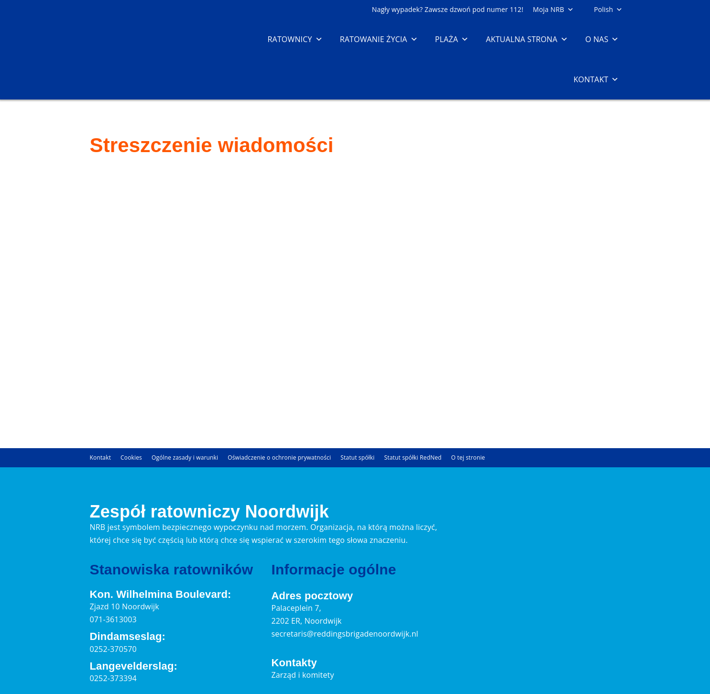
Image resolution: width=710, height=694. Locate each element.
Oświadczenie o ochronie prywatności (279, 457)
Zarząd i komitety (302, 675)
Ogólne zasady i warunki (185, 457)
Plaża (452, 39)
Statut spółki (357, 457)
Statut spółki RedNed (412, 457)
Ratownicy (295, 39)
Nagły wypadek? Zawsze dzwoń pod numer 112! (448, 9)
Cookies (131, 457)
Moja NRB (553, 9)
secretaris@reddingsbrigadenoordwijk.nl (344, 633)
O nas (602, 39)
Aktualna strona (527, 39)
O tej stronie (468, 457)
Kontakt (596, 79)
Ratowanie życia (379, 39)
